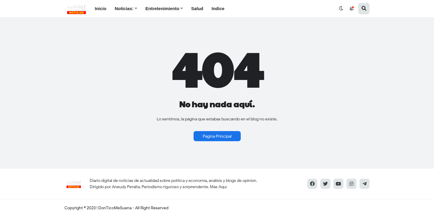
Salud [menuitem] (197, 8)
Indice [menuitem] (218, 8)
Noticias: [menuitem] (124, 8)
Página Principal (217, 136)
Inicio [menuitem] (100, 8)
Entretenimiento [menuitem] (162, 8)
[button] (341, 8)
